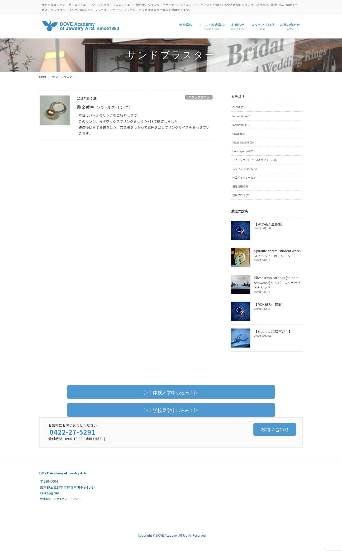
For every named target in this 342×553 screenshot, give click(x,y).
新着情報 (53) (241, 191)
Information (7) (242, 117)
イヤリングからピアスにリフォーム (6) (257, 163)
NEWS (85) (239, 135)
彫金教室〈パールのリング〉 (108, 107)
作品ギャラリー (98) (245, 181)
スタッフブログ (199, 97)
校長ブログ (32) (242, 200)
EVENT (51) (240, 107)
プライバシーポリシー (70, 503)
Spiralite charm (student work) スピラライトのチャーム (277, 258)
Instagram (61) (242, 126)
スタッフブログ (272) (246, 172)
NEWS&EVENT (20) (245, 145)
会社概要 (46, 503)
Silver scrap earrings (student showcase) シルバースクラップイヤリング (278, 287)
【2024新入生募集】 (269, 309)
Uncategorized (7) (244, 154)
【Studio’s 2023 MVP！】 (272, 336)
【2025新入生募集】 (269, 229)
